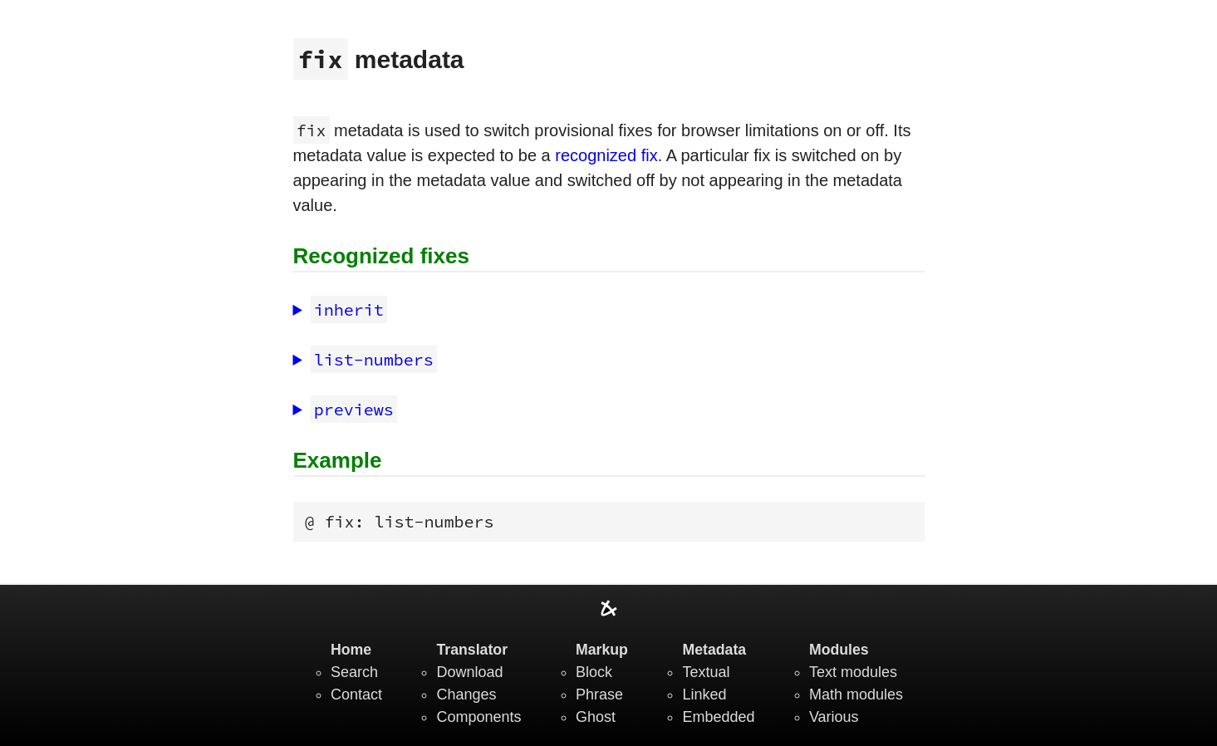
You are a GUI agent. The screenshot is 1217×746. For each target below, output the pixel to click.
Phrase (599, 694)
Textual (705, 672)
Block (594, 672)
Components (478, 717)
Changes (466, 694)
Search (354, 672)
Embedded (718, 717)
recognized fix (606, 155)
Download (469, 672)
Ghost (596, 717)
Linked (704, 694)
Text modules (853, 672)
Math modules (856, 694)
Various (834, 717)
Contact (356, 694)
